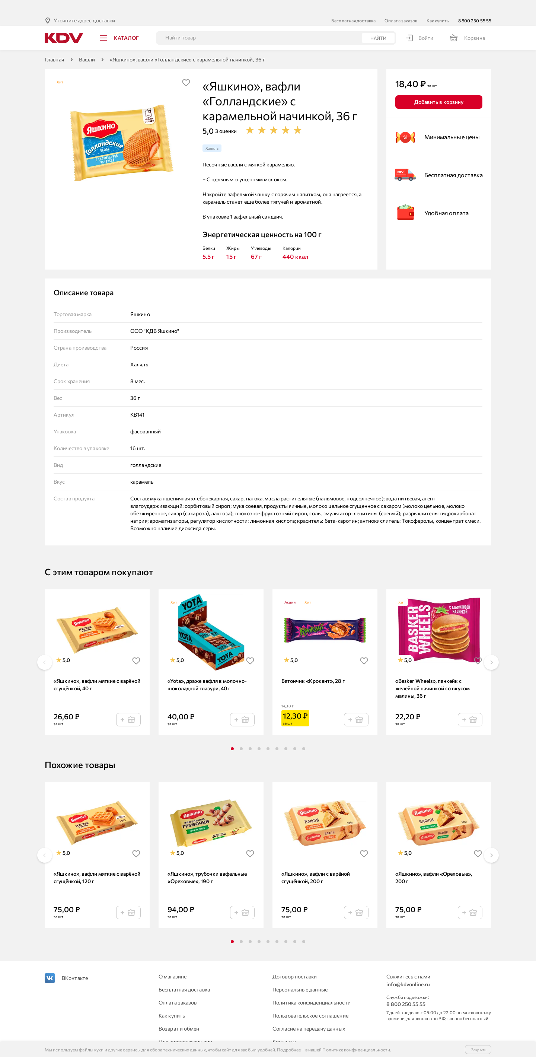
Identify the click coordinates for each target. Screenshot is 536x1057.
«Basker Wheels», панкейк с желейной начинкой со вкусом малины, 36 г (432, 673)
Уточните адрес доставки (84, 5)
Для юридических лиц (185, 1026)
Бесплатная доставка (353, 5)
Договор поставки (294, 961)
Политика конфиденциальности (311, 987)
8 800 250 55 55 (475, 5)
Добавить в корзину (438, 87)
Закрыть (478, 1049)
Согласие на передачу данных (308, 1013)
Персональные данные (300, 974)
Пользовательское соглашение (310, 1000)
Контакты (284, 1026)
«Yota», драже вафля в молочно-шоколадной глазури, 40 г (207, 669)
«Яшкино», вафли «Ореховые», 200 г (433, 862)
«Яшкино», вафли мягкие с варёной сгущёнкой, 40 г (97, 669)
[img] (186, 67)
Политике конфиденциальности (356, 1049)
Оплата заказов (401, 5)
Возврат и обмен (179, 1013)
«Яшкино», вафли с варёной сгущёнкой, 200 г (315, 862)
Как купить (438, 5)
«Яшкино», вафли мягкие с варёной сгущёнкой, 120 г (97, 862)
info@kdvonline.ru (408, 969)
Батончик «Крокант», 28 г (313, 666)
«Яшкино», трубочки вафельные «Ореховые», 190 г (207, 862)
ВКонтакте (75, 963)
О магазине (172, 961)
